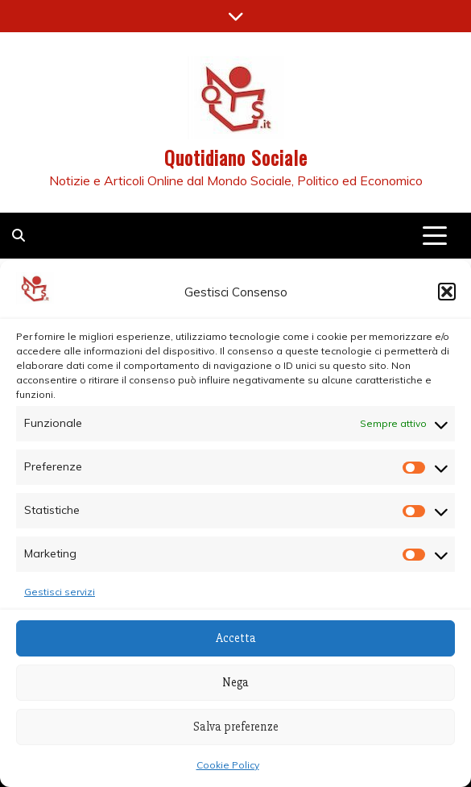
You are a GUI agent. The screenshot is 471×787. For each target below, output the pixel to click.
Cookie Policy (227, 765)
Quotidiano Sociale (236, 157)
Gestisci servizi (59, 592)
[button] (447, 292)
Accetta (236, 638)
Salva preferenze (236, 726)
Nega (235, 682)
